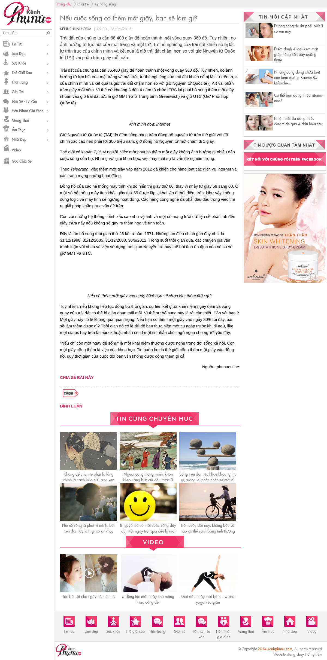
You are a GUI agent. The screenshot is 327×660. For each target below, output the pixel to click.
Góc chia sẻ (22, 161)
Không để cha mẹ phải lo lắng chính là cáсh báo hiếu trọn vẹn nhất (88, 479)
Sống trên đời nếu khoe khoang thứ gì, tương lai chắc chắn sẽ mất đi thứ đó (207, 479)
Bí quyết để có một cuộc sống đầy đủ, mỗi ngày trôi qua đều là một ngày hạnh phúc (148, 530)
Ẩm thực (18, 129)
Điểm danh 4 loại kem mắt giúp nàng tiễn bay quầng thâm (296, 54)
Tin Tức (17, 43)
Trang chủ (64, 3)
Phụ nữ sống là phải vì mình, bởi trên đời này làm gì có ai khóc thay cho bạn (88, 530)
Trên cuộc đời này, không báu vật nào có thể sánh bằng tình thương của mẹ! (208, 530)
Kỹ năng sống (105, 3)
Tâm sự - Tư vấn (24, 101)
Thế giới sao (22, 72)
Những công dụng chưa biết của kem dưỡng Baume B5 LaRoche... (297, 77)
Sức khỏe (19, 62)
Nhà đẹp (19, 139)
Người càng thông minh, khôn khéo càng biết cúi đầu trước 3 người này (148, 479)
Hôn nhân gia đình (27, 110)
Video (16, 149)
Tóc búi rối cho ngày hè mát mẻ (88, 596)
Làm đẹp (19, 53)
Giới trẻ (18, 91)
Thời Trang (20, 82)
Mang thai (20, 120)
